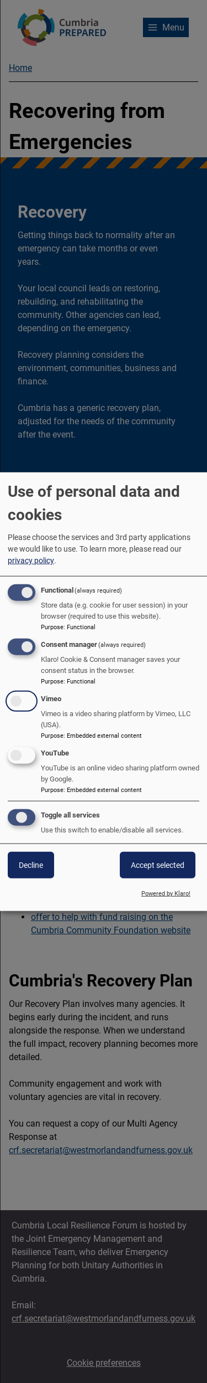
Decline (31, 865)
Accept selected (157, 865)
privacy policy (31, 560)
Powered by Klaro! (165, 893)
